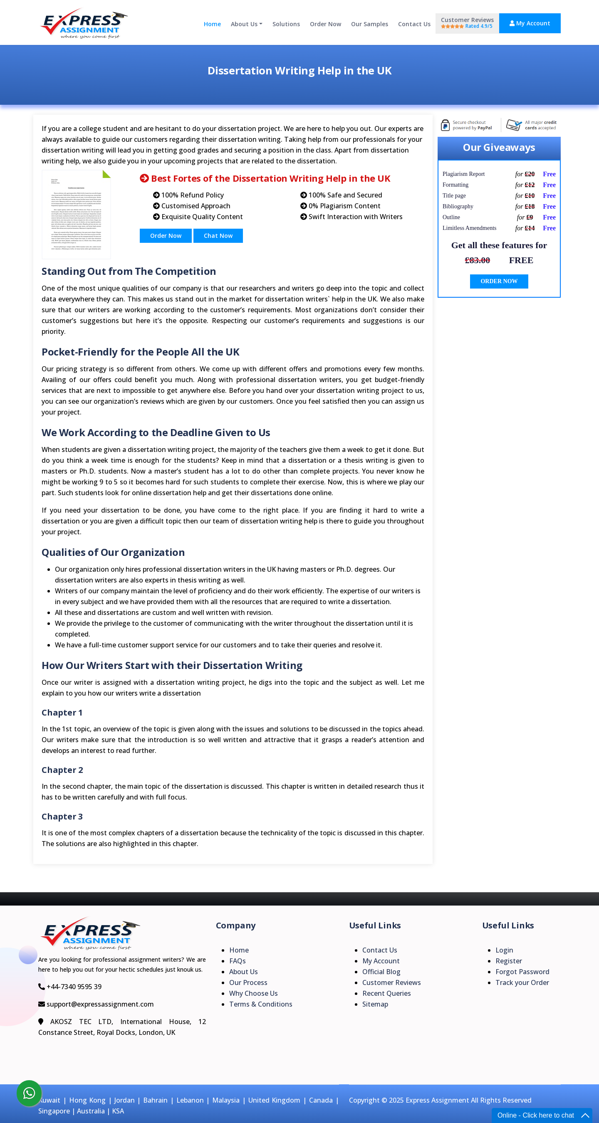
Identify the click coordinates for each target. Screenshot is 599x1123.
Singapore (54, 1111)
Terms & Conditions (260, 1004)
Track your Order (522, 982)
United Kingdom (274, 1100)
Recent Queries (386, 993)
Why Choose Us (253, 993)
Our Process (248, 982)
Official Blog (381, 971)
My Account (530, 23)
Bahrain (155, 1100)
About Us (244, 24)
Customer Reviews (467, 23)
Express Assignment (437, 1100)
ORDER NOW (498, 281)
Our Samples (369, 24)
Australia (91, 1111)
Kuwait (49, 1100)
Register (508, 960)
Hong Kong (87, 1100)
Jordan (124, 1100)
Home (212, 24)
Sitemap (375, 1004)
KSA (118, 1111)
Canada (321, 1100)
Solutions (286, 24)
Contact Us (414, 24)
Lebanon (190, 1100)
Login (504, 950)
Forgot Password (522, 971)
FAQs (237, 960)
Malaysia (226, 1100)
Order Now (325, 24)
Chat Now (218, 235)
